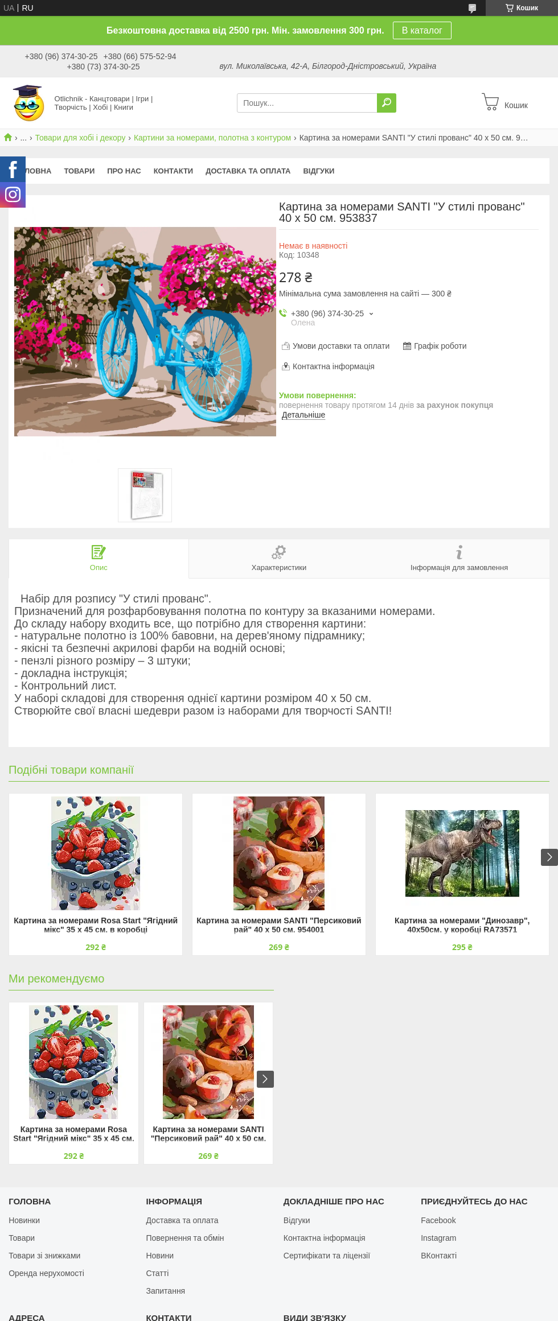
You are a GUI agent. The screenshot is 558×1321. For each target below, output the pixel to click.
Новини (160, 1255)
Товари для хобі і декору (80, 137)
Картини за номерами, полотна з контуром (212, 137)
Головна (33, 171)
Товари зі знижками (44, 1255)
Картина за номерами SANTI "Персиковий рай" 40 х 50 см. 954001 (279, 925)
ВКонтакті (439, 1255)
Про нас (124, 171)
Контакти (174, 171)
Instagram (438, 1237)
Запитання (165, 1290)
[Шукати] (386, 103)
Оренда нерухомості (46, 1273)
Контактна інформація (325, 1237)
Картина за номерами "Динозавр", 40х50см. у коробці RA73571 (462, 925)
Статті (157, 1273)
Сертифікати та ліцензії (327, 1255)
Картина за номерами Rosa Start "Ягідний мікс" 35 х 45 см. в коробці (96, 925)
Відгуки (318, 171)
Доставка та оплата (248, 171)
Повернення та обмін (185, 1237)
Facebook (438, 1220)
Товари (79, 171)
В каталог (422, 30)
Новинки (24, 1220)
